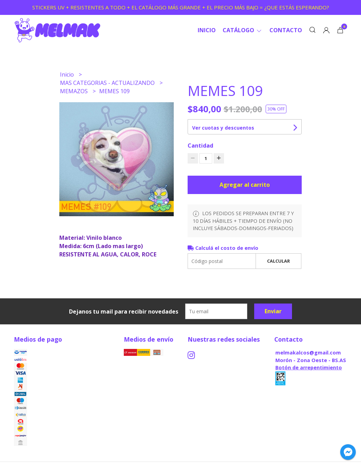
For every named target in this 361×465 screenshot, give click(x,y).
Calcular (278, 261)
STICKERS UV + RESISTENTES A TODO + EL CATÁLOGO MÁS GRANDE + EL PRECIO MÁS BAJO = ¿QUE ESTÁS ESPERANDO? (180, 7)
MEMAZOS (74, 91)
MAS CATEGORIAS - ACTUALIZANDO (108, 83)
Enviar (273, 311)
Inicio (207, 30)
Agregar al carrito (245, 184)
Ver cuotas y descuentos (223, 127)
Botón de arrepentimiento (308, 367)
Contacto (285, 30)
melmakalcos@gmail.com (308, 352)
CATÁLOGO (243, 30)
